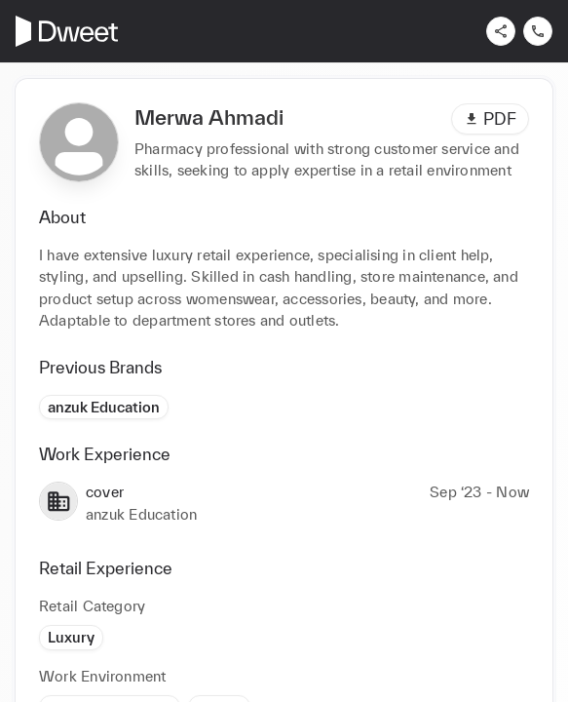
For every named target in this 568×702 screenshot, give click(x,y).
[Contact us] (537, 31)
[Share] (500, 31)
